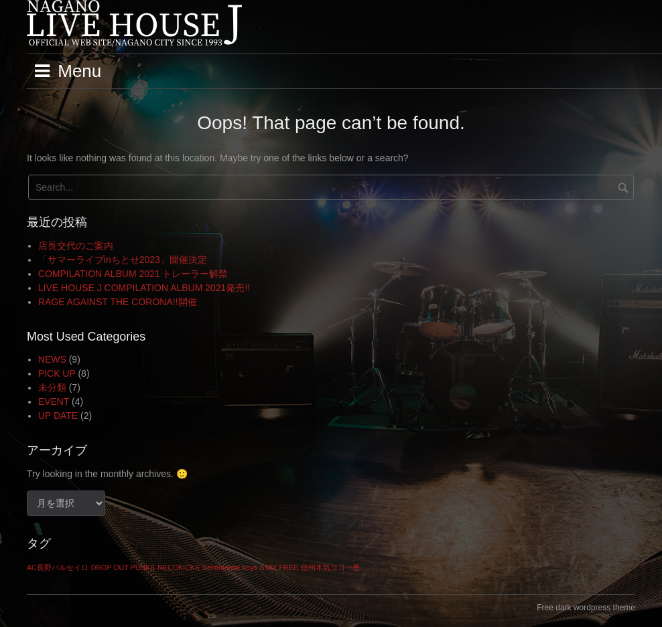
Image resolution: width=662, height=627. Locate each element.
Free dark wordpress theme (586, 607)
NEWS (52, 359)
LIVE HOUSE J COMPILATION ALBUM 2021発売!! (144, 287)
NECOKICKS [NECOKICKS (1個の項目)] (178, 567)
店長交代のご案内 (75, 245)
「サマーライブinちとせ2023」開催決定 (122, 259)
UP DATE (58, 415)
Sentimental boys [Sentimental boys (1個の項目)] (229, 567)
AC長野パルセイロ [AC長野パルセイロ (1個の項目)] (57, 567)
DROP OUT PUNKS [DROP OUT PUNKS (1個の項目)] (123, 567)
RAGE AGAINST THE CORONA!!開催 (117, 301)
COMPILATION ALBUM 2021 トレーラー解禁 (133, 273)
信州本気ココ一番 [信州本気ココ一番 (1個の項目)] (330, 567)
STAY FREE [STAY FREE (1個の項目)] (278, 567)
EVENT (53, 401)
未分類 (52, 387)
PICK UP (57, 373)
